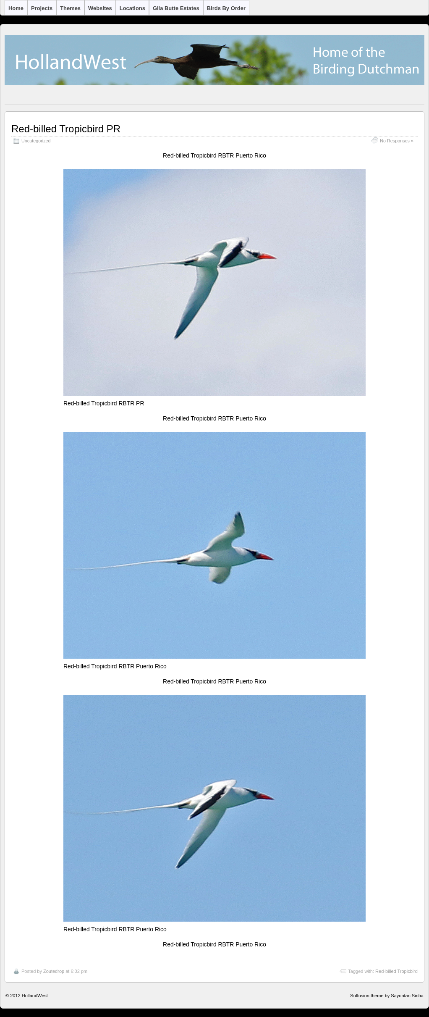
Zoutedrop (53, 971)
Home (16, 8)
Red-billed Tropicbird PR (65, 128)
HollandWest (35, 995)
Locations (132, 8)
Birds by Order (226, 8)
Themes (70, 8)
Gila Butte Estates (176, 8)
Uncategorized (36, 140)
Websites (100, 8)
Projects (41, 8)
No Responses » (396, 140)
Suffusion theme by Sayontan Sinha (387, 995)
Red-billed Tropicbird (396, 971)
